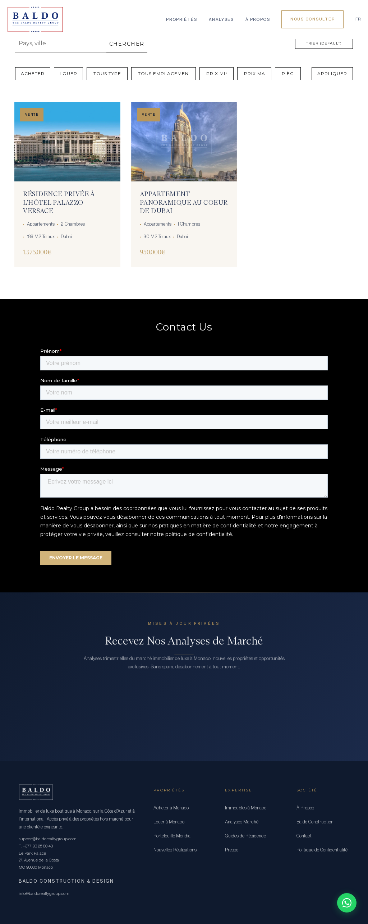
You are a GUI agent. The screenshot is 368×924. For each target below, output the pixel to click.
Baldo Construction (315, 821)
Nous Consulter (312, 19)
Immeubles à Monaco (245, 807)
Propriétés (181, 19)
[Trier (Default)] (324, 43)
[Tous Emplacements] (163, 73)
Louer (68, 73)
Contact (304, 835)
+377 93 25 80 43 (38, 846)
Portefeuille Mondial (172, 835)
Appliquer (332, 73)
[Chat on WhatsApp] (346, 903)
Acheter (33, 73)
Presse (231, 850)
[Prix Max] (254, 73)
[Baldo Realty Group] (35, 19)
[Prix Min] (216, 73)
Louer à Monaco (168, 821)
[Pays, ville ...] (60, 43)
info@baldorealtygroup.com (44, 893)
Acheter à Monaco (171, 807)
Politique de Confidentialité (322, 850)
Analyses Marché (241, 821)
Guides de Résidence (245, 835)
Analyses (221, 19)
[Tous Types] (107, 73)
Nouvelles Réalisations (175, 850)
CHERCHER (126, 44)
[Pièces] (288, 73)
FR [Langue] (358, 19)
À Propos (257, 19)
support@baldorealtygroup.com (48, 838)
